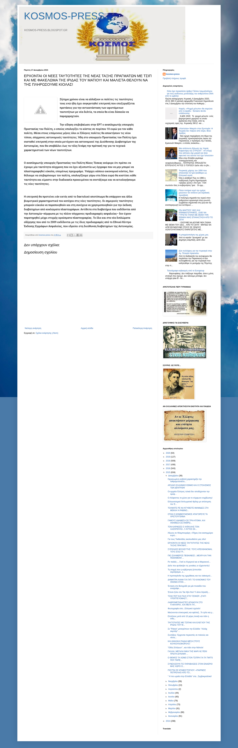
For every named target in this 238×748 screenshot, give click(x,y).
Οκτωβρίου (173, 685)
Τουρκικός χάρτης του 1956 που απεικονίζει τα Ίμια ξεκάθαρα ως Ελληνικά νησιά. (193, 173)
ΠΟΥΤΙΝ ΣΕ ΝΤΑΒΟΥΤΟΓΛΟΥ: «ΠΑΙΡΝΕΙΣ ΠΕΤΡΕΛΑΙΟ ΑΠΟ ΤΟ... (187, 671)
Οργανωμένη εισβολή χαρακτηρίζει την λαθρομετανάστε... (185, 480)
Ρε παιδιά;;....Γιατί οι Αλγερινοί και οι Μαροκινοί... (189, 562)
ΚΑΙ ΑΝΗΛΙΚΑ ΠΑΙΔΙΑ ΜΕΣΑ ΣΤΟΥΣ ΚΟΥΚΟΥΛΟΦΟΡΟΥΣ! (184, 642)
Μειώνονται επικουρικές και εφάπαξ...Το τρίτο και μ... (191, 612)
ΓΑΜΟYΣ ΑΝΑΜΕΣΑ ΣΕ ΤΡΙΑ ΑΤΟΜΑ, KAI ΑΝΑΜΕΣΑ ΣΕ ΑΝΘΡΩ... (186, 521)
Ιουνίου (171, 697)
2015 (168, 472)
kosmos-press (172, 74)
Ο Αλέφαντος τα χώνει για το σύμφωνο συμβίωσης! (190, 498)
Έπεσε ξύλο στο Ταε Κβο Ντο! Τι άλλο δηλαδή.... (189, 592)
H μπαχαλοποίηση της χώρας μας (193, 235)
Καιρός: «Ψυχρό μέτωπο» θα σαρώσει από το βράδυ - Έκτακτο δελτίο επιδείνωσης (196, 111)
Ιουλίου (171, 693)
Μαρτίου (172, 708)
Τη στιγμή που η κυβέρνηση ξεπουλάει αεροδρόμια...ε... (184, 570)
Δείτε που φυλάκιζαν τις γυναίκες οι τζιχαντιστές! (189, 566)
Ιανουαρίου (173, 716)
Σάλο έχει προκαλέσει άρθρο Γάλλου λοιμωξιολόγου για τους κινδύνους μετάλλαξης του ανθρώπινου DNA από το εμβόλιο (189, 93)
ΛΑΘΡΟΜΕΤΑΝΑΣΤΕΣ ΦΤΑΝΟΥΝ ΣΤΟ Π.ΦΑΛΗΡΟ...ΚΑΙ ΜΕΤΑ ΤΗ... (185, 603)
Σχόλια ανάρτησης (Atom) (47, 333)
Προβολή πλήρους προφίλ (174, 78)
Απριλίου (172, 704)
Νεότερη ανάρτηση (33, 328)
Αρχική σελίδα (87, 328)
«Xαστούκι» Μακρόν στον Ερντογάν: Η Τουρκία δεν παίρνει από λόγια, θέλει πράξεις (196, 131)
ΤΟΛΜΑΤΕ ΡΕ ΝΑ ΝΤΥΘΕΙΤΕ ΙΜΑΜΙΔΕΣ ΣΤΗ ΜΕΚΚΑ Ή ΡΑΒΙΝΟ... (188, 509)
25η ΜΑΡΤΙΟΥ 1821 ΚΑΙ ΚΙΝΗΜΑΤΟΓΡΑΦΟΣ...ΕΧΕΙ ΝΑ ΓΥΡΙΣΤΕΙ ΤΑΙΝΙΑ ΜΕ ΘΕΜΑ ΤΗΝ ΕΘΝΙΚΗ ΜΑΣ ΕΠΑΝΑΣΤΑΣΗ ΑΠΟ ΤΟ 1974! (196, 215)
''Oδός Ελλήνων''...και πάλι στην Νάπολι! (185, 647)
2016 (168, 468)
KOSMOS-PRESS (64, 16)
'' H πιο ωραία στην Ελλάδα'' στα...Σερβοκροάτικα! (190, 676)
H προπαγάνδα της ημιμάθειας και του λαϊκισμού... (190, 576)
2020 (168, 453)
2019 (168, 457)
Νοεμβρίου (173, 681)
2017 (168, 464)
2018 (168, 461)
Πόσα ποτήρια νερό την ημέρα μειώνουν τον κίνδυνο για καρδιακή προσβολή (194, 192)
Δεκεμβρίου (173, 476)
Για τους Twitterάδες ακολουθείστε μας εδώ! (187, 539)
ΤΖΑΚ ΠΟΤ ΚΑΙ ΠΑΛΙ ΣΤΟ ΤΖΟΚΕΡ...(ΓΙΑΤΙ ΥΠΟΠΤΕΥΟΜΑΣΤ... (187, 597)
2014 (168, 721)
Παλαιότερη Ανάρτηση (142, 328)
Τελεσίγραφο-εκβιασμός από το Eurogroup (185, 271)
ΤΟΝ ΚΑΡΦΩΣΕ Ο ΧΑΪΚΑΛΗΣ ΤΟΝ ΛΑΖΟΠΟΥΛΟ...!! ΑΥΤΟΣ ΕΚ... (183, 528)
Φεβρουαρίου (174, 712)
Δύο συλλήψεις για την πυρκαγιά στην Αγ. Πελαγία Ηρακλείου (195, 252)
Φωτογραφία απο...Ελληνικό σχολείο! (184, 608)
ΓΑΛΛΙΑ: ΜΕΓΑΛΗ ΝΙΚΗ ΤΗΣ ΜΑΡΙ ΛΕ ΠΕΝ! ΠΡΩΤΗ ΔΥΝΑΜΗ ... (187, 652)
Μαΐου (171, 701)
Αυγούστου (173, 689)
